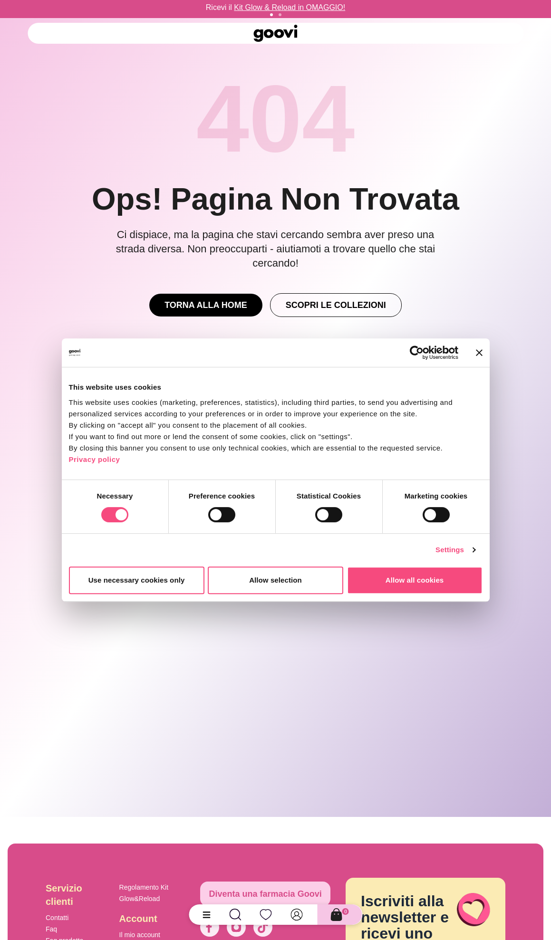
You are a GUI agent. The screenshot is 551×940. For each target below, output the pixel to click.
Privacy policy (94, 459)
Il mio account (139, 935)
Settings (449, 550)
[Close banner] (479, 352)
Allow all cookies (415, 580)
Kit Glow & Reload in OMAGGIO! (289, 7)
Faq (51, 929)
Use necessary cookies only (136, 580)
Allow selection (275, 580)
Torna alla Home (205, 305)
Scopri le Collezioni (336, 305)
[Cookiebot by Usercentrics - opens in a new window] (416, 352)
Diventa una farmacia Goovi (265, 894)
